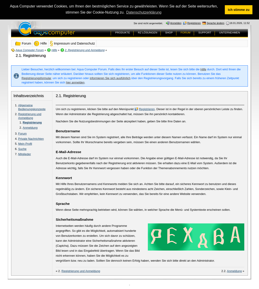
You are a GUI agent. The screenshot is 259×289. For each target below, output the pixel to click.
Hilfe (203, 69)
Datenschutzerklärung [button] (144, 12)
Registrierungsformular (36, 78)
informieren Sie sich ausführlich (110, 78)
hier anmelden (75, 82)
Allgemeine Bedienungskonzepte (32, 106)
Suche (22, 148)
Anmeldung (30, 127)
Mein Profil (25, 143)
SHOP (169, 32)
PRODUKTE (122, 32)
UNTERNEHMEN (229, 32)
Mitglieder (24, 154)
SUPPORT (204, 32)
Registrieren (147, 108)
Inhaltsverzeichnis (28, 95)
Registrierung (32, 122)
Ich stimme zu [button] (238, 10)
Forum (22, 133)
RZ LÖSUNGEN (147, 32)
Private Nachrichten (31, 138)
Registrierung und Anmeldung (29, 115)
